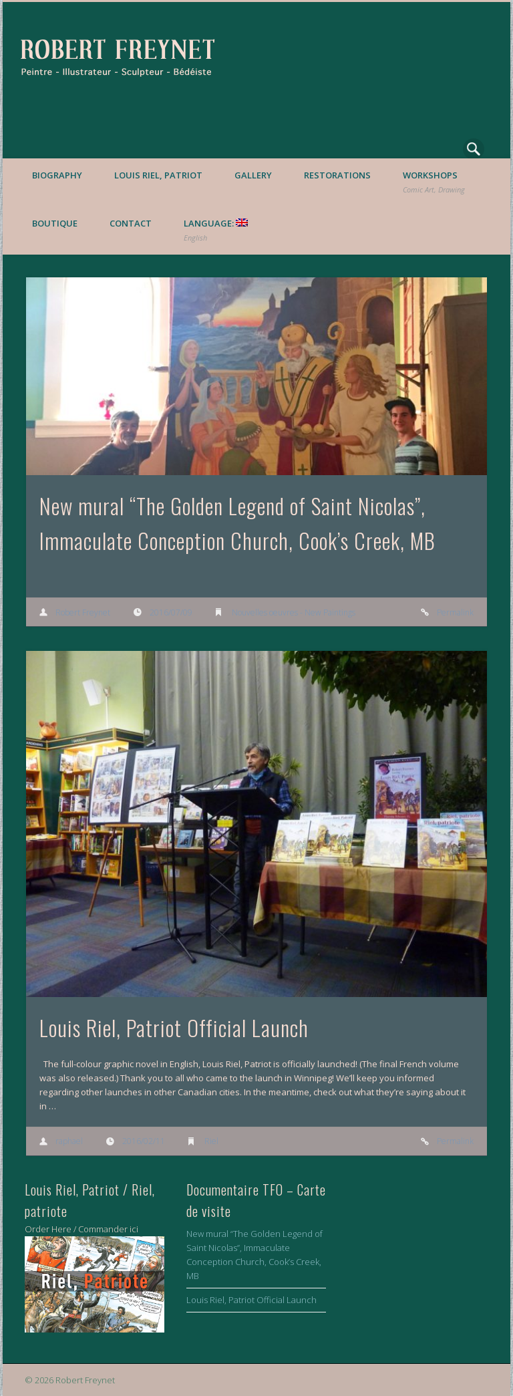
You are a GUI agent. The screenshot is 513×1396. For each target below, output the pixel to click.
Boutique (54, 223)
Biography (57, 175)
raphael (69, 1141)
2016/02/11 (143, 1141)
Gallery (253, 175)
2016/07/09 (171, 612)
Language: (216, 230)
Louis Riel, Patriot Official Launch (174, 1027)
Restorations (337, 175)
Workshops (434, 181)
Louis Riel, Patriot (158, 175)
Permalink (455, 612)
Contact (131, 223)
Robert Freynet (82, 612)
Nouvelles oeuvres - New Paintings (293, 612)
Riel (211, 1141)
